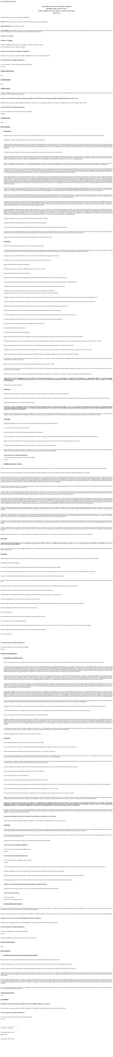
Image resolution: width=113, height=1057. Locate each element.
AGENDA (10, 40)
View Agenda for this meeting (8, 1)
